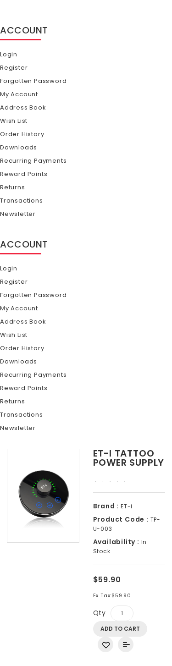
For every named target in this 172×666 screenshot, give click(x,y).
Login (8, 54)
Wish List (14, 120)
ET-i (126, 506)
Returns (12, 187)
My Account (19, 94)
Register (14, 67)
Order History (22, 134)
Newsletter (18, 213)
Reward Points (23, 174)
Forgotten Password (33, 81)
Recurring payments (33, 160)
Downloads (18, 147)
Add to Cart (120, 629)
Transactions (21, 200)
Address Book (23, 107)
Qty (99, 612)
